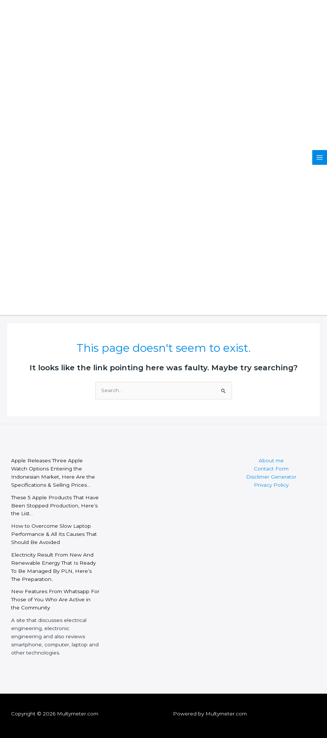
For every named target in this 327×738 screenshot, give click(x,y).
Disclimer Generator (271, 477)
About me (271, 460)
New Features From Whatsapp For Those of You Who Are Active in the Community (55, 599)
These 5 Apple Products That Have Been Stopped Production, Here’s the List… (55, 505)
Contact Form (271, 469)
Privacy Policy (271, 485)
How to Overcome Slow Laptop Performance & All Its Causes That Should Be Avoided (54, 534)
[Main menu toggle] (319, 157)
